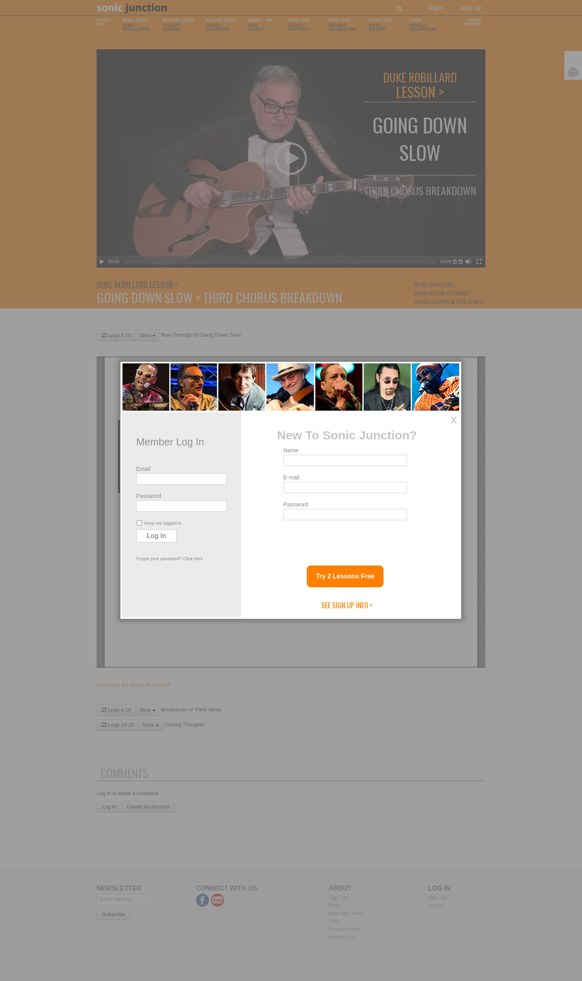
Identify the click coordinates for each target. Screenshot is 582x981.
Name (290, 450)
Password (148, 496)
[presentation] (344, 539)
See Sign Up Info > (347, 605)
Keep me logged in (159, 522)
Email (143, 469)
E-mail (291, 477)
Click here (193, 558)
